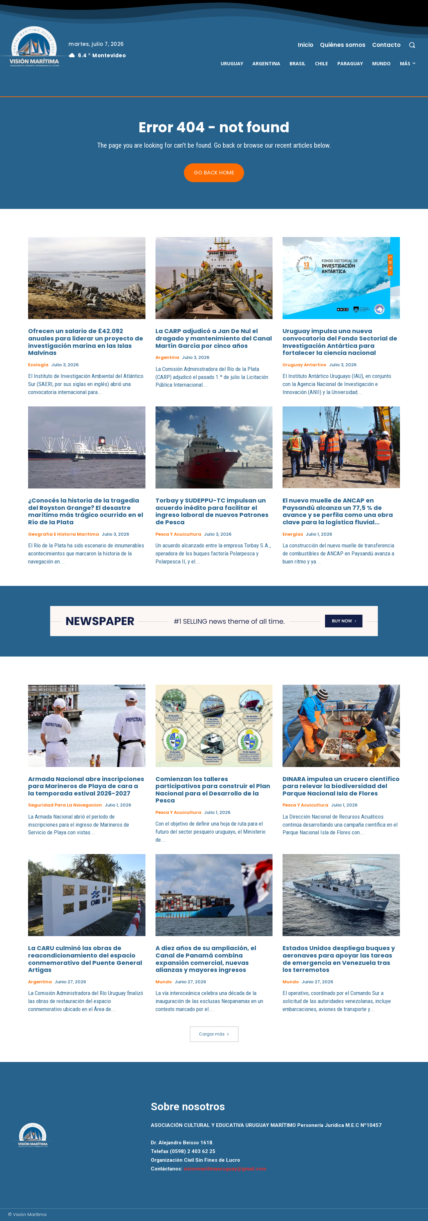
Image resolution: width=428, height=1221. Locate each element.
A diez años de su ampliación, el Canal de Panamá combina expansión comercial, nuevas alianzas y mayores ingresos (205, 959)
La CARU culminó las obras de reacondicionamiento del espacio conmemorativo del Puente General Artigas (85, 959)
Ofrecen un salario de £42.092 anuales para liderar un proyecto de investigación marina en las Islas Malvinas (85, 342)
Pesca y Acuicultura (178, 534)
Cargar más (214, 1034)
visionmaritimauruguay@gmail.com (225, 1169)
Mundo (163, 981)
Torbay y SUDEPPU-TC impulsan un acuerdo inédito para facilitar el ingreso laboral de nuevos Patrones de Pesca (212, 511)
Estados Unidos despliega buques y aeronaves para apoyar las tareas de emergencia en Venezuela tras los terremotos (339, 959)
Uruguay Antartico (304, 365)
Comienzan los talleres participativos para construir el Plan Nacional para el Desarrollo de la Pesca (212, 789)
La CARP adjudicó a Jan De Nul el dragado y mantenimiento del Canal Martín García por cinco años (213, 338)
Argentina (167, 357)
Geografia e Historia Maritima (63, 534)
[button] (412, 45)
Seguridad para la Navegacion (65, 805)
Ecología (38, 365)
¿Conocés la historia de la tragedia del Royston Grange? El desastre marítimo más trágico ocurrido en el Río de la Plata (85, 511)
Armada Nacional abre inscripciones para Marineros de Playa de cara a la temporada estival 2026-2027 (86, 785)
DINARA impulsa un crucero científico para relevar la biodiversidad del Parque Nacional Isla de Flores (341, 785)
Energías (293, 534)
